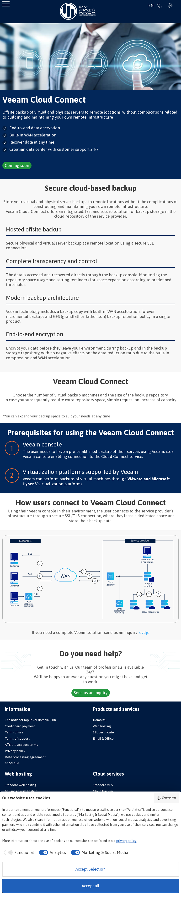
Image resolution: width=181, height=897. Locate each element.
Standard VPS (103, 785)
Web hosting (102, 726)
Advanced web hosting (21, 791)
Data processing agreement (25, 757)
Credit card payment (20, 726)
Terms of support (17, 738)
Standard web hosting (20, 785)
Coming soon (17, 165)
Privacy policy (15, 751)
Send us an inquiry (90, 692)
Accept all (90, 885)
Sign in (170, 5)
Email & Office (103, 738)
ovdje (144, 632)
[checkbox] (18, 853)
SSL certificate (103, 732)
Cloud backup (103, 791)
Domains (99, 720)
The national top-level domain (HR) (30, 720)
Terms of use (14, 732)
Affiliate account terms (21, 745)
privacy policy (126, 841)
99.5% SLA (12, 763)
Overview (166, 798)
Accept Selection (90, 869)
